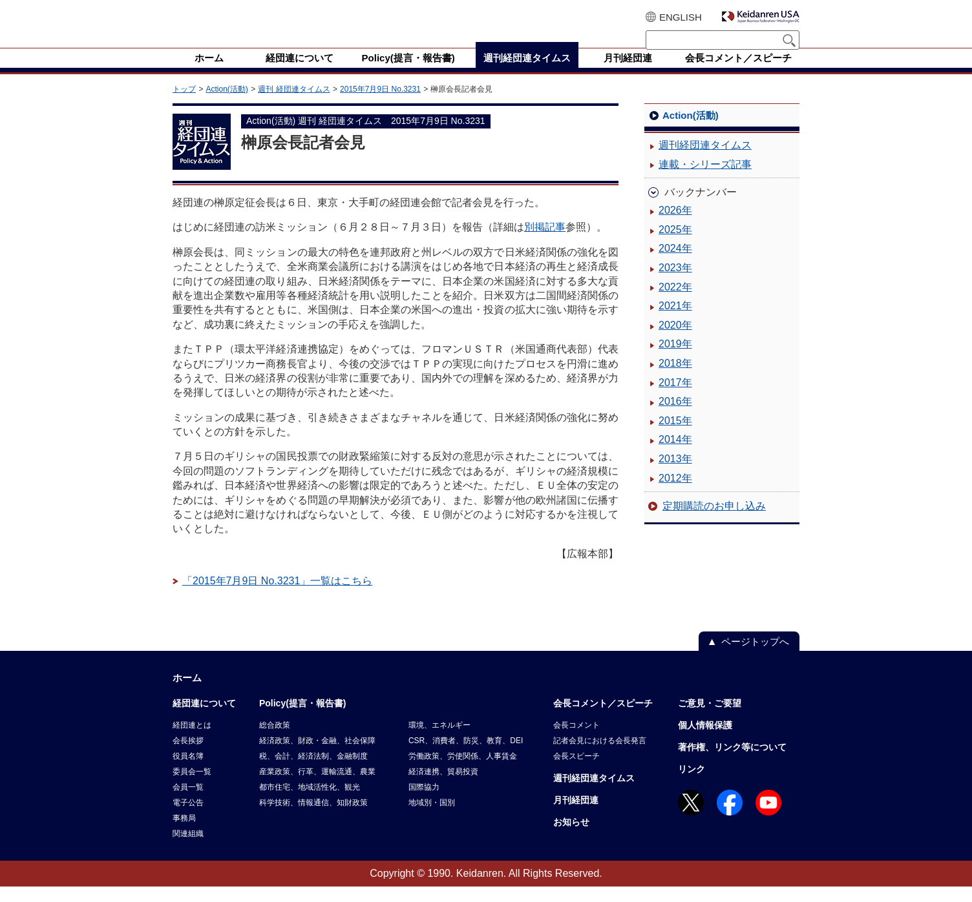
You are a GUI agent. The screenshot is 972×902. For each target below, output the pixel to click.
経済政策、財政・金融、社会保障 (317, 756)
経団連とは (192, 740)
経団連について (204, 718)
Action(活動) (227, 104)
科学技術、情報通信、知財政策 (313, 818)
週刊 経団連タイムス (294, 104)
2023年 (675, 283)
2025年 (675, 245)
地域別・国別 (431, 818)
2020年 (675, 340)
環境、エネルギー (439, 740)
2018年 (675, 378)
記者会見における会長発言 (599, 756)
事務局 (184, 833)
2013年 (675, 474)
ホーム (187, 693)
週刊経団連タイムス (705, 160)
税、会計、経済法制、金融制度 (313, 771)
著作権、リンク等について (732, 762)
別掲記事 (544, 242)
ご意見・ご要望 (709, 718)
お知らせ (571, 837)
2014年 (675, 454)
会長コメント (576, 740)
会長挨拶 (188, 756)
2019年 (675, 359)
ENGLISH (680, 17)
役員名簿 (188, 771)
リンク (691, 784)
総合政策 (274, 740)
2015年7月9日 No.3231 (380, 104)
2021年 (675, 321)
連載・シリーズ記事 (705, 179)
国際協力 (423, 802)
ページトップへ (755, 656)
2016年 (675, 416)
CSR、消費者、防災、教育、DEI (465, 756)
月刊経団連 (575, 815)
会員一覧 (188, 802)
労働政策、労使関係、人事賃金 (462, 771)
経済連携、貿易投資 (443, 787)
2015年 (675, 436)
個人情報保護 (705, 740)
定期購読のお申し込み (714, 521)
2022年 (675, 302)
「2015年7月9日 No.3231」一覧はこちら (277, 596)
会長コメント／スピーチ (603, 718)
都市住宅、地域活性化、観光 (309, 802)
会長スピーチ (576, 771)
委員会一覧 (192, 787)
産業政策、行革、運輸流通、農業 (317, 787)
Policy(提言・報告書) (302, 718)
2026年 (675, 225)
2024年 (675, 263)
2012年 (675, 493)
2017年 (675, 398)
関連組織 (188, 849)
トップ (184, 104)
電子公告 (188, 818)
